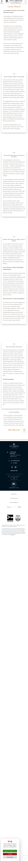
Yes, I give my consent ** (15, 796)
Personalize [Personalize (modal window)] (10, 857)
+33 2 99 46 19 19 (14, 781)
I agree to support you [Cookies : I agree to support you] (10, 851)
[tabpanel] (14, 64)
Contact (14, 783)
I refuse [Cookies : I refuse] (10, 854)
